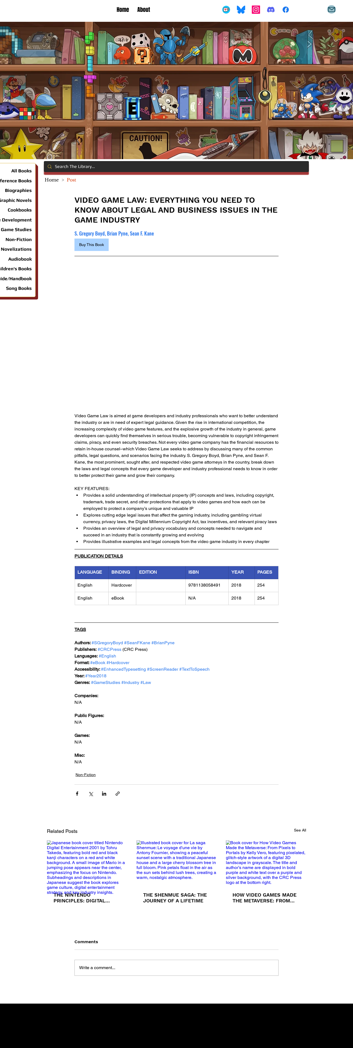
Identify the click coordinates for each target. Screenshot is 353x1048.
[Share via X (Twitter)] (90, 793)
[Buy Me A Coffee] (226, 10)
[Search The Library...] (176, 166)
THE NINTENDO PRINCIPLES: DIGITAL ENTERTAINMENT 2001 (81, 897)
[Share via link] (117, 793)
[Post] (71, 180)
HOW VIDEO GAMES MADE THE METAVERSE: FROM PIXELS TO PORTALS (264, 897)
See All (300, 830)
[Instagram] (256, 10)
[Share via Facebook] (77, 793)
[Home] (51, 180)
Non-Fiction (86, 774)
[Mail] (331, 9)
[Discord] (271, 10)
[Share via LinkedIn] (104, 793)
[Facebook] (286, 10)
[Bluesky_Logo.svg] (241, 10)
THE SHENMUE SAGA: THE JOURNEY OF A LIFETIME (175, 897)
